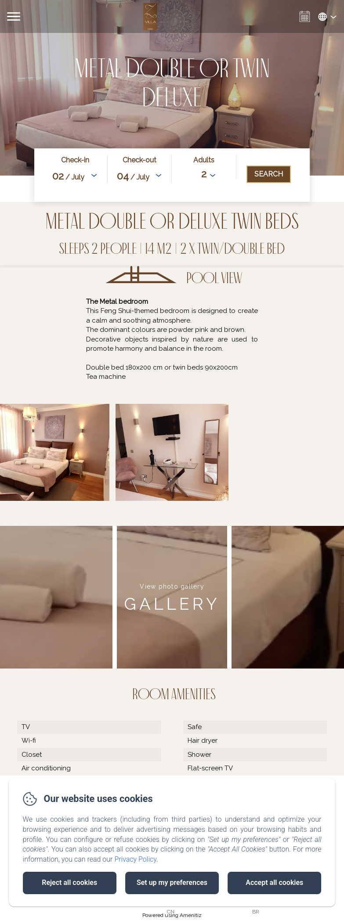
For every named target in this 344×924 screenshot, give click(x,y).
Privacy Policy (135, 859)
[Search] (268, 174)
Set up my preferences (172, 882)
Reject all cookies (69, 882)
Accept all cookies (274, 882)
